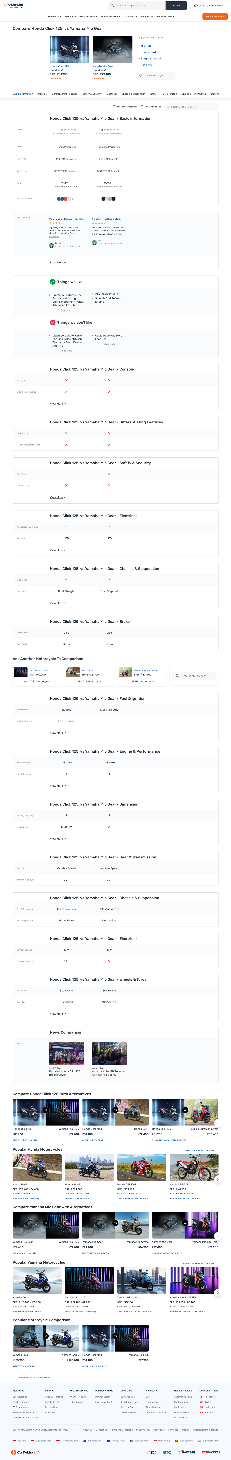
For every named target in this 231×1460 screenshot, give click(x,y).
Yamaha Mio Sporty (128, 1297)
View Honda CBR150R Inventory (132, 1198)
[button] (218, 1123)
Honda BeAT (88, 670)
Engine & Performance (194, 93)
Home (21, 1377)
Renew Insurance (215, 16)
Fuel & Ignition (169, 93)
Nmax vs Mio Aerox (23, 1366)
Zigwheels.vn (184, 1440)
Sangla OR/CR (52, 1402)
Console (42, 93)
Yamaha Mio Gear (103, 66)
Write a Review (181, 1412)
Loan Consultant (103, 1402)
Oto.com (19, 1440)
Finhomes (50, 1412)
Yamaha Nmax (21, 1354)
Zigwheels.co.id (41, 1440)
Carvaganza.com (67, 1440)
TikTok (205, 1402)
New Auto (145, 16)
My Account (215, 5)
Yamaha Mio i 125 (38, 670)
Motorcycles (152, 1402)
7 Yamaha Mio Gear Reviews (109, 133)
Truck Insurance (21, 1402)
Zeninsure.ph (115, 1440)
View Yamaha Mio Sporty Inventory (134, 1311)
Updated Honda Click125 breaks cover (64, 1073)
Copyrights (159, 1430)
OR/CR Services (87, 16)
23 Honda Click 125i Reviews (66, 133)
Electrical (112, 93)
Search (176, 5)
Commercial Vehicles (156, 1412)
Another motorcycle (151, 75)
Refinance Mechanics (178, 1430)
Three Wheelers (153, 1407)
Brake (153, 93)
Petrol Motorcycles (66, 159)
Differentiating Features (64, 93)
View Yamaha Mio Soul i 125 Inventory (188, 1311)
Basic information (23, 93)
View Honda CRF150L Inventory (185, 1198)
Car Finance (180, 1407)
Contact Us (101, 1430)
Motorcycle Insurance (23, 1412)
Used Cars (129, 16)
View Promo (56, 78)
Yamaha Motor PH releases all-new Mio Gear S (109, 1073)
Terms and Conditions (122, 1430)
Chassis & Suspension (133, 93)
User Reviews (181, 1417)
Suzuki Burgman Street (146, 670)
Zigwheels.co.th (208, 1440)
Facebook (207, 1397)
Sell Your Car (126, 1407)
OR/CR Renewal (78, 1396)
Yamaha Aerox (21, 1297)
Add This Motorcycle (37, 681)
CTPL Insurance (21, 1407)
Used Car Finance (54, 1396)
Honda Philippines (66, 147)
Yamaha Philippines (109, 147)
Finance (69, 16)
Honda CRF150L (179, 1184)
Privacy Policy (143, 1430)
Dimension (216, 93)
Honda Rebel (72, 1184)
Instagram (207, 1407)
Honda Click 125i (59, 66)
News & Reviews (164, 16)
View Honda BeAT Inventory (26, 1198)
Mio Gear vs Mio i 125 (25, 1253)
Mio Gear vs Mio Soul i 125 (167, 1253)
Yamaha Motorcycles (204, 1264)
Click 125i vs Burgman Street (169, 1140)
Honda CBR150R (127, 1184)
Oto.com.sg (162, 1440)
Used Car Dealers (129, 1412)
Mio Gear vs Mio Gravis (95, 1253)
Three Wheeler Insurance (25, 1417)
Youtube (206, 1412)
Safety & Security (92, 93)
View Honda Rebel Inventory (78, 1198)
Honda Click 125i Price (66, 186)
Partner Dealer (102, 1396)
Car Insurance (20, 1396)
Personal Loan (52, 1407)
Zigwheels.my (139, 1440)
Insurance (53, 16)
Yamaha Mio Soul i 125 (205, 1241)
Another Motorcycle (191, 675)
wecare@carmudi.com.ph (206, 1430)
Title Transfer (77, 1402)
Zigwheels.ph (92, 1440)
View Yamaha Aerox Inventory (27, 1311)
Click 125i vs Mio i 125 (25, 1140)
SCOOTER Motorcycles (66, 171)
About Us (87, 1430)
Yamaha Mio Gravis (137, 1241)
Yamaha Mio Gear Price (109, 186)
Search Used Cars (129, 1402)
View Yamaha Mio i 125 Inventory (80, 1311)
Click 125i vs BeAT (92, 1140)
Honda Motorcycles (205, 1151)
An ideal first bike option (106, 219)
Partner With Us (109, 16)
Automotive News (183, 1396)
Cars (148, 1396)
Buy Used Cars (127, 1396)
